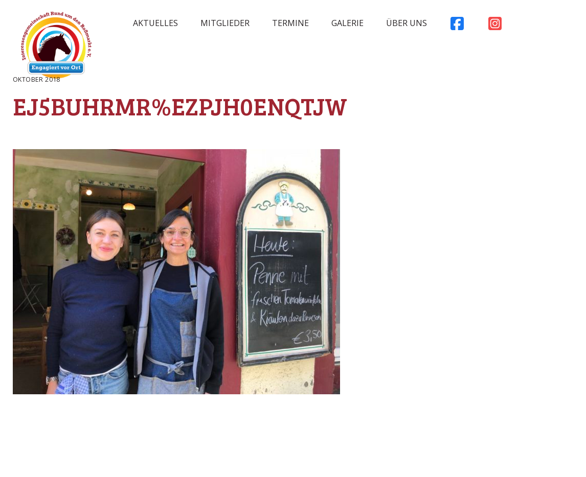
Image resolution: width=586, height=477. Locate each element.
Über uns (406, 23)
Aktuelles (155, 23)
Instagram (495, 26)
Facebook (457, 26)
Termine (290, 23)
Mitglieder (225, 23)
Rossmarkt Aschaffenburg (56, 47)
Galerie (347, 23)
